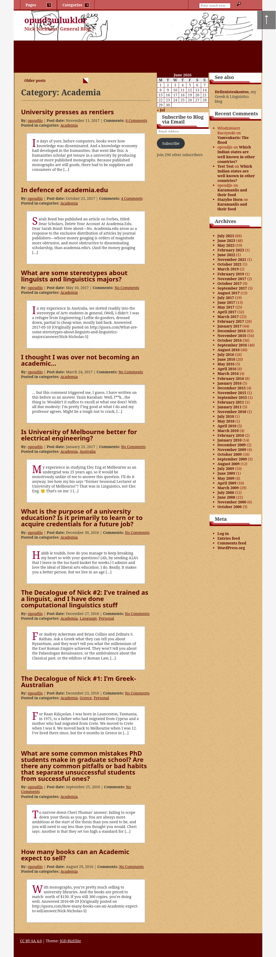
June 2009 (226, 473)
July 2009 (225, 468)
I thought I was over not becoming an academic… (80, 360)
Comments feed (231, 543)
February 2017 (230, 321)
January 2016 (229, 383)
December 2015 (231, 387)
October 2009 (229, 454)
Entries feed (228, 538)
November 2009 (231, 449)
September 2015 (232, 397)
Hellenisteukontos (232, 91)
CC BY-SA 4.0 (31, 940)
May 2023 (226, 245)
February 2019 (230, 273)
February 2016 (230, 378)
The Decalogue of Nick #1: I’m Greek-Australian (78, 681)
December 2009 (231, 444)
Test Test (225, 166)
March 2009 (228, 487)
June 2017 (226, 302)
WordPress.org (231, 547)
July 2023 (225, 235)
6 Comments (136, 120)
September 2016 (232, 345)
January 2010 (229, 440)
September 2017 (232, 288)
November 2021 (231, 259)
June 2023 (226, 240)
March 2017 (228, 316)
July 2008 (225, 492)
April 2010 (226, 425)
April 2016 (226, 368)
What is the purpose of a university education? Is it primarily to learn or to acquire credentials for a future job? (82, 517)
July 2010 (225, 416)
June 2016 (226, 359)
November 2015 (231, 392)
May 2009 (226, 478)
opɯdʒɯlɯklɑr (55, 20)
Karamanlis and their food (232, 192)
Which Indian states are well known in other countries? (236, 154)
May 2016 (226, 363)
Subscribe (170, 143)
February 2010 (230, 435)
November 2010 (231, 411)
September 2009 (232, 459)
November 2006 (231, 501)
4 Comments (132, 198)
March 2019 (228, 268)
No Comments (127, 287)
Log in (223, 533)
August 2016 (228, 349)
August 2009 (228, 463)
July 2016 (225, 354)
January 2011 (229, 406)
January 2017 (229, 326)
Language (88, 618)
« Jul (161, 109)
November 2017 (231, 278)
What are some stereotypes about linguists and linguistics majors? (74, 275)
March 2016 (228, 373)
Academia (69, 125)
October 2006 (229, 506)
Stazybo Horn (230, 199)
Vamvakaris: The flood (233, 140)
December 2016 (231, 330)
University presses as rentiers (67, 111)
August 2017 (228, 292)
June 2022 (226, 254)
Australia (88, 451)
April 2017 (226, 311)
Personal (106, 618)
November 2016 (231, 335)
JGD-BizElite (70, 940)
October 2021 (229, 264)
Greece (86, 697)
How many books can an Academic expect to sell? (75, 854)
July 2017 (225, 297)
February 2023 (230, 249)
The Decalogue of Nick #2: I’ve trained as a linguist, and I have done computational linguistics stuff (84, 598)
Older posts (35, 80)
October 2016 (229, 340)
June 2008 (226, 497)
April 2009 (226, 482)
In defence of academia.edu (64, 189)
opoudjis (35, 120)
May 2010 (226, 421)
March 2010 (228, 430)
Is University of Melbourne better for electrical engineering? (79, 434)
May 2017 (226, 307)
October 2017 (229, 283)
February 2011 (230, 402)
